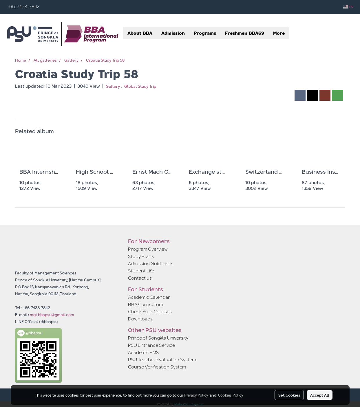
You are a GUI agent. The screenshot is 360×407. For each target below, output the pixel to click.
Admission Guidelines (150, 263)
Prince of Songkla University (158, 338)
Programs (205, 33)
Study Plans (141, 256)
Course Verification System (157, 367)
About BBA (139, 33)
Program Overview (148, 249)
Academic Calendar (149, 297)
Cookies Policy (230, 394)
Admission (173, 33)
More (279, 33)
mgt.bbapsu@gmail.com (52, 314)
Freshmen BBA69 (244, 33)
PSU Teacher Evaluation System (162, 359)
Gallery (113, 86)
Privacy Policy (196, 394)
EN (348, 7)
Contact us (140, 278)
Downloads (140, 318)
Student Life (141, 270)
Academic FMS (143, 352)
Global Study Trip (140, 86)
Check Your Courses (150, 311)
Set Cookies (289, 394)
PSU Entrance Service (151, 345)
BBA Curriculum (145, 304)
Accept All (319, 394)
